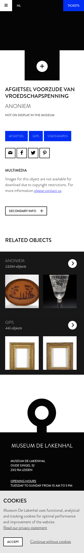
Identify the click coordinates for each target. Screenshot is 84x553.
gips (35, 136)
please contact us (47, 190)
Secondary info (26, 211)
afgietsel (16, 136)
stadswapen (57, 136)
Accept (13, 542)
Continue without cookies (50, 542)
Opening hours (23, 481)
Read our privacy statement (25, 528)
